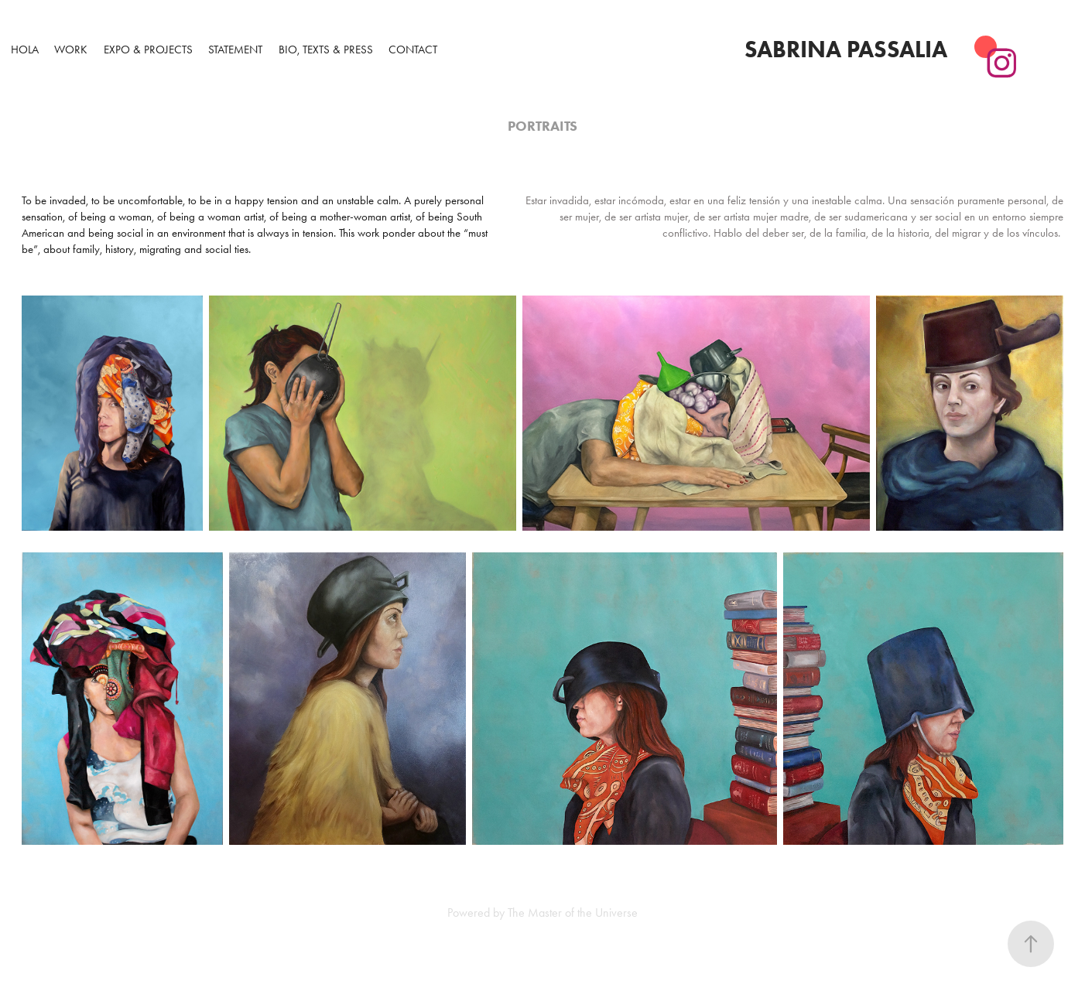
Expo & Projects (148, 49)
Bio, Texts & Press (326, 49)
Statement (235, 49)
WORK (70, 49)
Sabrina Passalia (845, 49)
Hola (25, 49)
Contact (412, 49)
